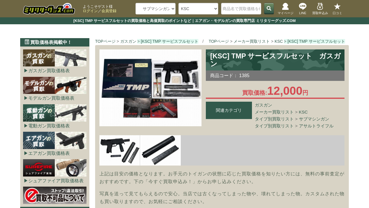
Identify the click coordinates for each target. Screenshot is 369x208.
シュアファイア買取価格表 (56, 180)
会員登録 (108, 11)
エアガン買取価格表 (49, 153)
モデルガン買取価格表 (51, 98)
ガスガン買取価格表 (49, 70)
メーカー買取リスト (274, 111)
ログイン (90, 11)
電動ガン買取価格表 (49, 125)
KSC (303, 111)
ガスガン (263, 105)
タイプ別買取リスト (274, 118)
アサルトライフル (316, 125)
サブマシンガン (314, 118)
